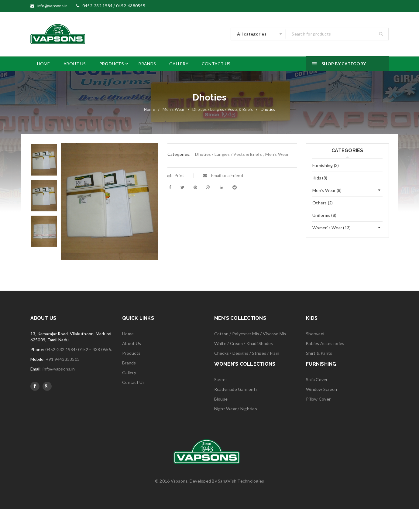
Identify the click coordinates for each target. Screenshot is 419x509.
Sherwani (315, 333)
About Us (131, 343)
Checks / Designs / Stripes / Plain (247, 353)
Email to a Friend (223, 175)
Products (131, 353)
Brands (129, 362)
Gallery (129, 372)
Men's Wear (174, 109)
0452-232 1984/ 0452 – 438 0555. (78, 349)
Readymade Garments (236, 389)
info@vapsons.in (59, 368)
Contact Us (133, 382)
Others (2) (322, 202)
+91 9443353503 (63, 359)
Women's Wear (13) (331, 227)
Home (149, 109)
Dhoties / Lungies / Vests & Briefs (222, 109)
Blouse (221, 398)
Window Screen (321, 389)
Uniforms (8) (324, 215)
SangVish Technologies (241, 480)
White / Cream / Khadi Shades (243, 343)
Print (175, 175)
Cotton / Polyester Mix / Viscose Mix (250, 333)
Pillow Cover (318, 398)
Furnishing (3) (325, 165)
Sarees (221, 379)
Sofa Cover (317, 379)
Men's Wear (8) (327, 190)
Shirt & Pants (319, 353)
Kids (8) (319, 177)
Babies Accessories (325, 343)
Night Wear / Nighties (235, 408)
